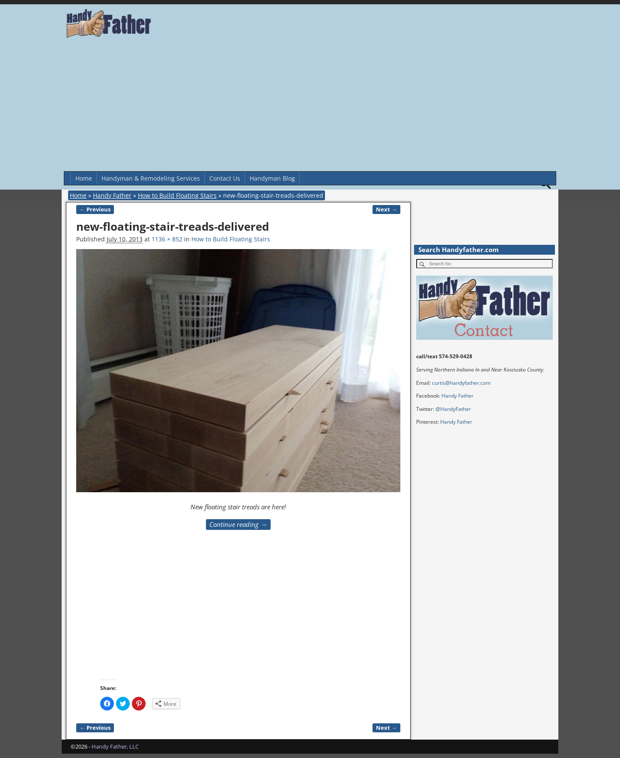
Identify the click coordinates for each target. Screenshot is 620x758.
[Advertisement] (310, 107)
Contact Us (224, 178)
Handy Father (112, 195)
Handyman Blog (272, 178)
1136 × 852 (167, 239)
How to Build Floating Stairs (177, 195)
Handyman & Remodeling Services (150, 178)
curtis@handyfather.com (461, 382)
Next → (386, 209)
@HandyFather (453, 409)
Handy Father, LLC (115, 746)
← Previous (95, 209)
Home (83, 178)
